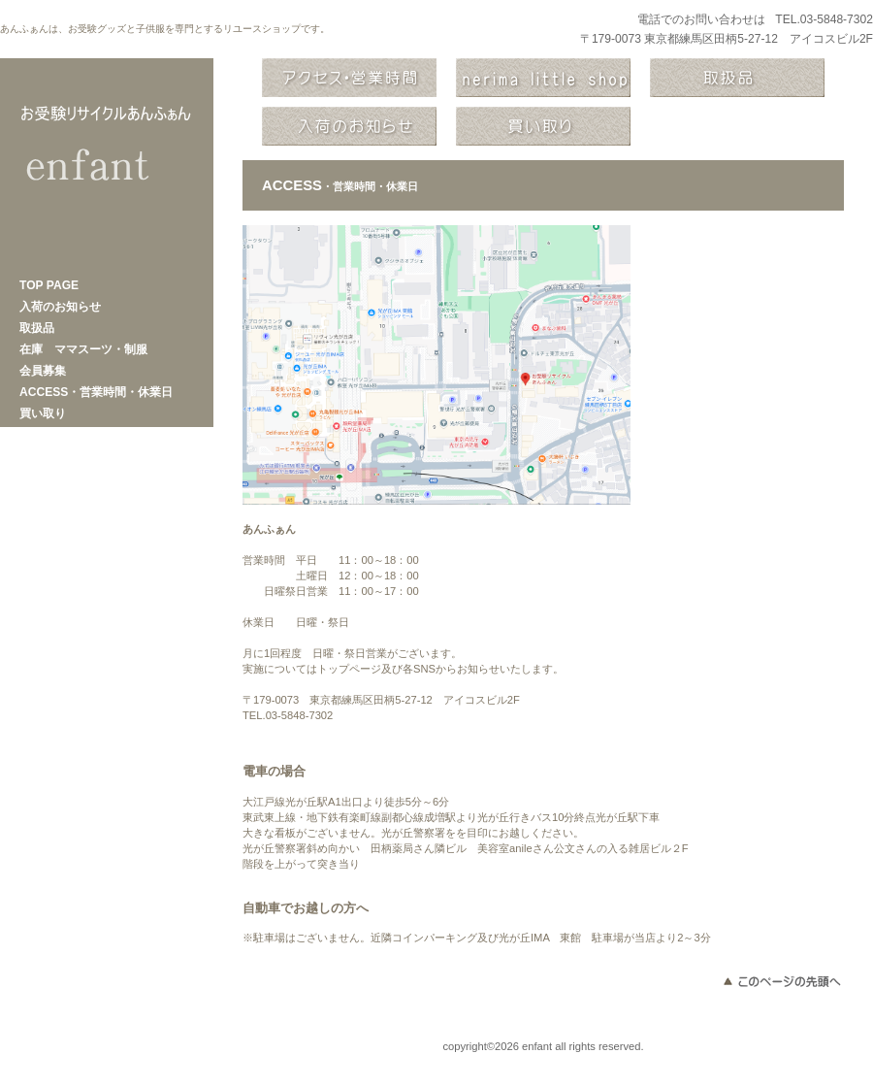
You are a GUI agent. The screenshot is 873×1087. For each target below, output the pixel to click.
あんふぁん (106, 165)
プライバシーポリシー (106, 1046)
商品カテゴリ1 (737, 77)
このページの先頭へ (781, 981)
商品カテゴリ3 (543, 126)
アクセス (349, 77)
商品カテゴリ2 (349, 126)
